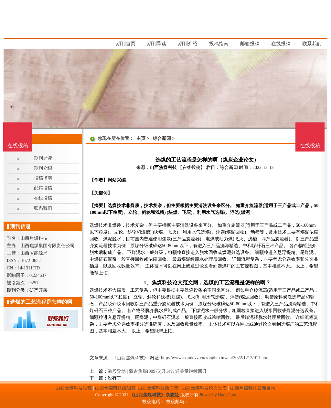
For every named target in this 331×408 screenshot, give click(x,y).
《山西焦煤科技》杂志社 (154, 394)
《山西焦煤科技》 (130, 357)
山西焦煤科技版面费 (158, 388)
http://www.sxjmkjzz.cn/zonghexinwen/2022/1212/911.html (215, 357)
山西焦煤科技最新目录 (252, 388)
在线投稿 (310, 145)
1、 (147, 282)
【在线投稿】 (191, 167)
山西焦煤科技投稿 (74, 388)
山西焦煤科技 (163, 167)
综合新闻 (162, 138)
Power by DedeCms (217, 394)
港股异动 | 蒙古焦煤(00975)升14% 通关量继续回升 (157, 371)
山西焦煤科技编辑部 (115, 388)
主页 (140, 138)
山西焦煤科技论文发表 (204, 388)
